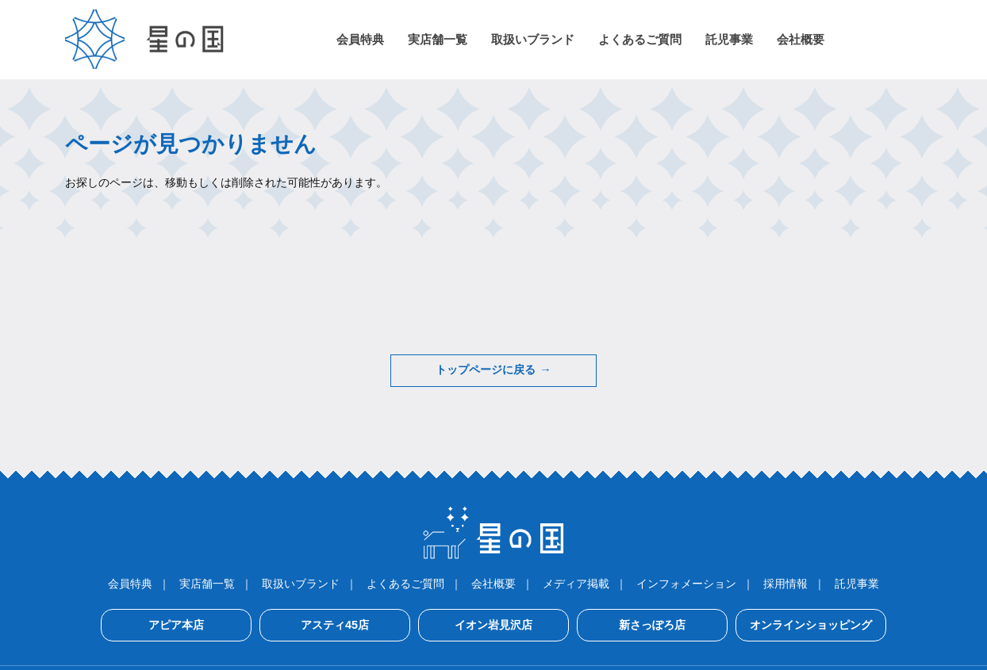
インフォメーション (686, 583)
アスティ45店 (335, 624)
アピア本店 (176, 624)
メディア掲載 (576, 583)
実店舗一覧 (207, 583)
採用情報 (785, 583)
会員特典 (130, 583)
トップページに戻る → (493, 371)
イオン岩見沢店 (493, 624)
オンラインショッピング (811, 624)
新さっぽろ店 (652, 624)
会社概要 (493, 583)
